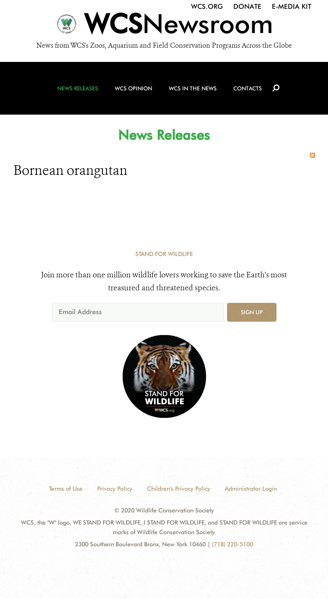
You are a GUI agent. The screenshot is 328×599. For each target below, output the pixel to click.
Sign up (252, 312)
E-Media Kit (291, 6)
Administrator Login (251, 488)
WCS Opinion (133, 88)
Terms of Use (66, 488)
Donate (247, 6)
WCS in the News (193, 88)
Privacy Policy (114, 488)
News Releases (77, 88)
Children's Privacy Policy (178, 488)
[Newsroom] (164, 26)
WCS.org (207, 6)
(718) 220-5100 (232, 544)
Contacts (247, 88)
